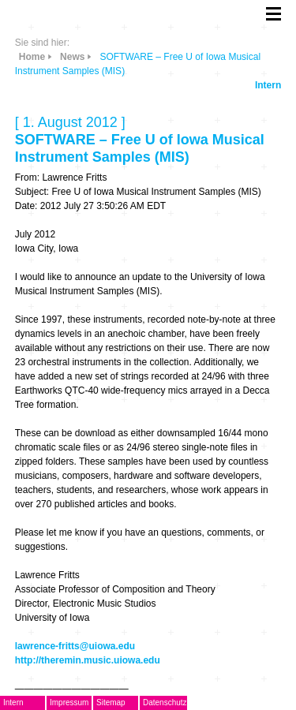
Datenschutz (165, 702)
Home (32, 56)
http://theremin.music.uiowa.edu (87, 660)
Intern (268, 85)
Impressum (69, 702)
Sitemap (111, 702)
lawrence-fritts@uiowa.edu (75, 646)
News (72, 56)
